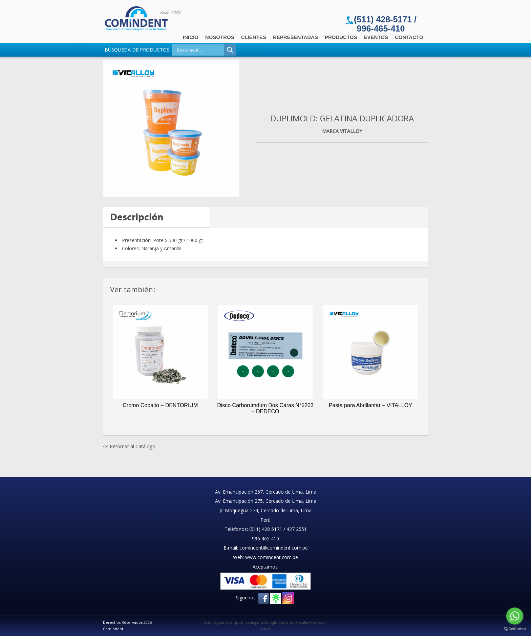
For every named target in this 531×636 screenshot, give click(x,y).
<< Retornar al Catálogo (129, 446)
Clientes (253, 37)
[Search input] (199, 50)
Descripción (137, 217)
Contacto (409, 37)
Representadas (295, 37)
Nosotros (219, 37)
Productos (341, 37)
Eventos (376, 37)
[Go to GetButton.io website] (515, 629)
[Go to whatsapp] (514, 616)
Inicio (190, 37)
